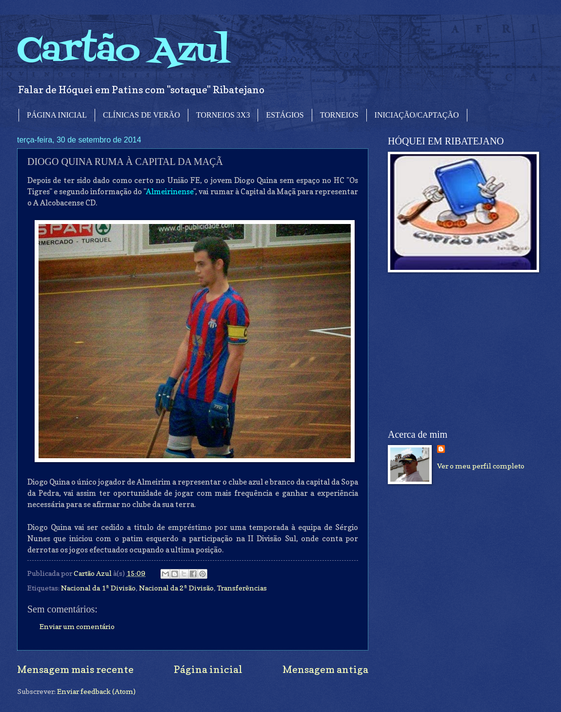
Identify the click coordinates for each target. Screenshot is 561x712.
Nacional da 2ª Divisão (176, 588)
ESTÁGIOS (284, 115)
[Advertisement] (461, 351)
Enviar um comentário (77, 626)
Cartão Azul (123, 51)
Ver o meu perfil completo (480, 466)
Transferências (242, 588)
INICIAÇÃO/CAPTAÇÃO (417, 115)
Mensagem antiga (325, 669)
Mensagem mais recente (75, 669)
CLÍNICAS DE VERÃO (141, 115)
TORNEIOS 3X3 (223, 115)
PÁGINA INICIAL (57, 115)
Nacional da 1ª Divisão (98, 588)
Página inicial (208, 669)
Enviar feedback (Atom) (96, 691)
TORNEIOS (339, 115)
